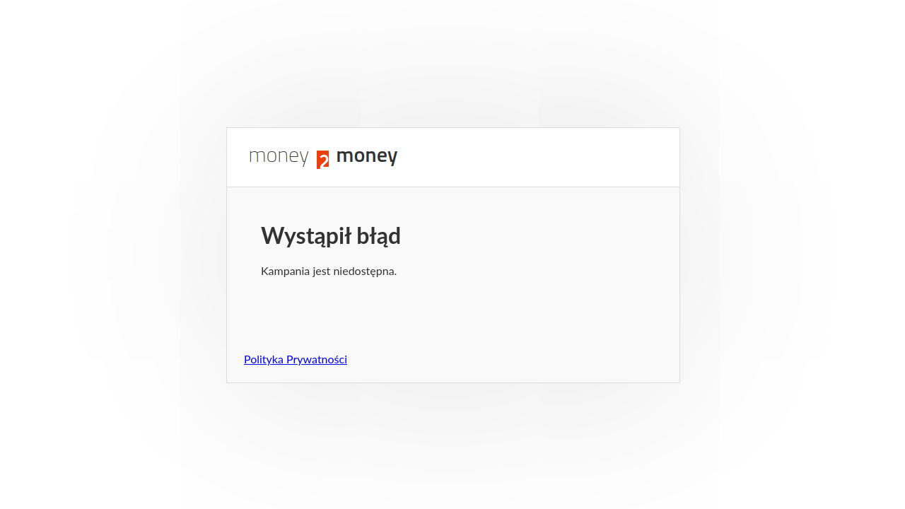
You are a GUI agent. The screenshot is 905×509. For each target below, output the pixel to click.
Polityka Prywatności (295, 358)
